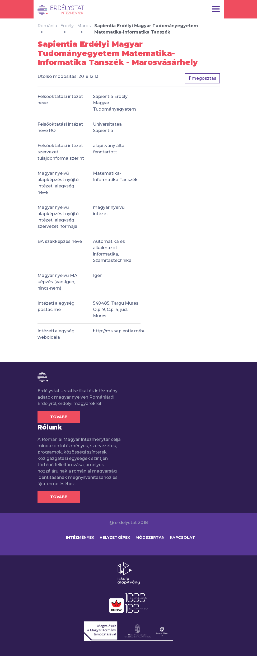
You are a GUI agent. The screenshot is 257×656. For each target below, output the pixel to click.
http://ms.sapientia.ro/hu (119, 330)
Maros (84, 25)
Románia (47, 25)
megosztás (202, 78)
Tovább (59, 416)
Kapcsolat (182, 537)
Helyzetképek (115, 537)
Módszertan (150, 537)
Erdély (67, 25)
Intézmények (80, 537)
